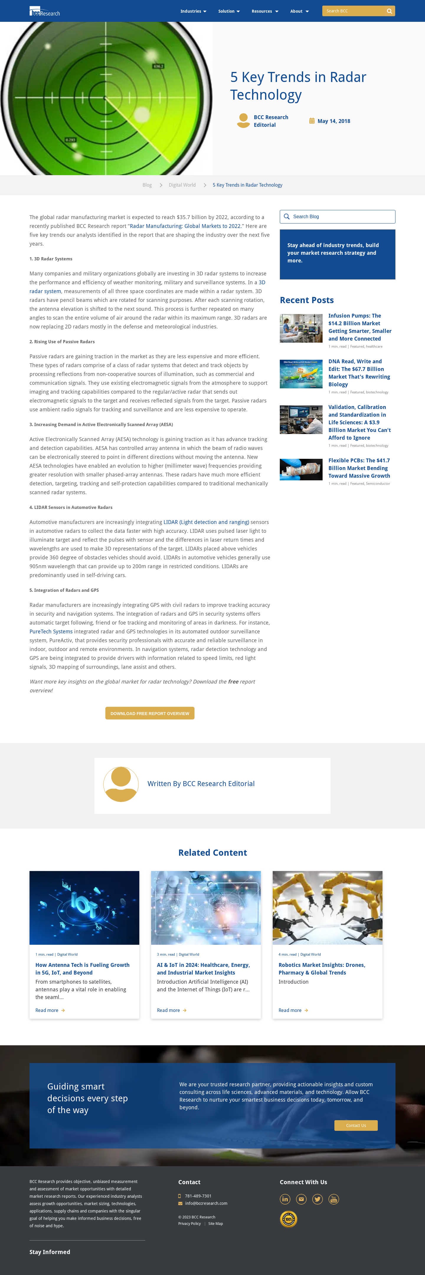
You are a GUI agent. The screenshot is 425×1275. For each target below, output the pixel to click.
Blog (147, 185)
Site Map (215, 1223)
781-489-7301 (195, 1196)
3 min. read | (168, 954)
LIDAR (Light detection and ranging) (206, 522)
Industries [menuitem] (191, 11)
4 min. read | (289, 954)
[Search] (337, 217)
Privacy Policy (189, 1223)
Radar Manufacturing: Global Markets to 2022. (186, 226)
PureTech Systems (51, 631)
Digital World (182, 185)
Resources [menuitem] (262, 11)
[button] (389, 11)
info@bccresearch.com (203, 1203)
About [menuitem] (297, 11)
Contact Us (356, 1125)
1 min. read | (46, 954)
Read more (50, 1010)
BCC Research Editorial (271, 121)
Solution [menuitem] (226, 11)
